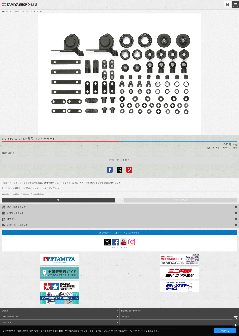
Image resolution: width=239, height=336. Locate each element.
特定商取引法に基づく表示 (131, 311)
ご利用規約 (125, 316)
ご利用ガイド (6, 322)
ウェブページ (38, 188)
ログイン (227, 4)
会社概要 (5, 311)
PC (58, 200)
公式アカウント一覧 (119, 247)
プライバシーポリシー (10, 316)
